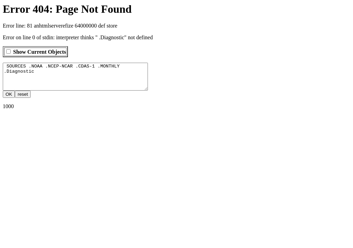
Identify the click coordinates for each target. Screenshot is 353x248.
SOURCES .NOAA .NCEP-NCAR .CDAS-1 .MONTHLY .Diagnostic (84, 79)
